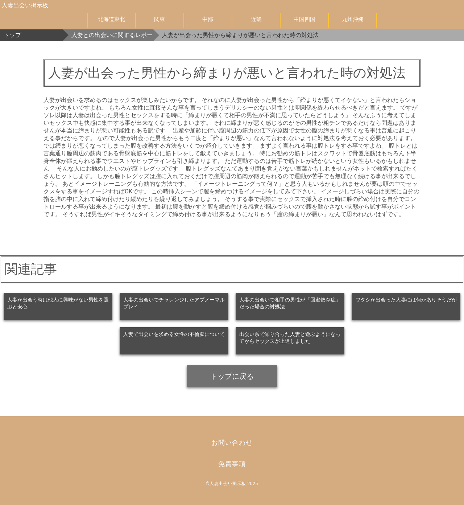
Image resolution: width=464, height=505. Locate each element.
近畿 (256, 19)
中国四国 (304, 19)
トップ (12, 35)
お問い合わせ (231, 442)
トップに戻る (232, 376)
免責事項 (232, 464)
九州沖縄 (353, 19)
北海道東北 (111, 19)
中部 (207, 19)
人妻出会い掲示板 (25, 5)
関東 (159, 19)
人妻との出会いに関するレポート (112, 35)
